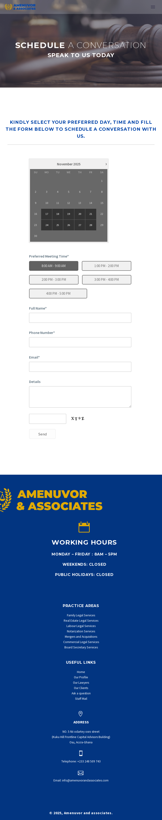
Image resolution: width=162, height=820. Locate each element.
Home (81, 672)
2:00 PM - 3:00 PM (54, 279)
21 (90, 214)
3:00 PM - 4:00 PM (106, 279)
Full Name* (38, 308)
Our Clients (81, 688)
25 (57, 225)
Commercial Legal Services (81, 642)
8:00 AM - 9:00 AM (54, 266)
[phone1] (80, 342)
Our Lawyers (81, 683)
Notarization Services (81, 631)
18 (57, 214)
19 (68, 214)
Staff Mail (81, 699)
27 (79, 225)
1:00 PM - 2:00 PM (106, 266)
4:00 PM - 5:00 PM (58, 293)
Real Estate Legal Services (81, 621)
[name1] (80, 318)
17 (46, 214)
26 (68, 225)
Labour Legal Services (81, 626)
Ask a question (81, 693)
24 (46, 225)
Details (34, 381)
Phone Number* (42, 332)
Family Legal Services (81, 615)
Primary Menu (153, 7)
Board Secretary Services (81, 647)
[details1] (80, 397)
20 (79, 214)
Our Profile (81, 677)
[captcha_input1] (47, 419)
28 (90, 225)
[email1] (80, 367)
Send (42, 434)
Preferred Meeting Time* (49, 256)
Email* (34, 357)
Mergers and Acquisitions (81, 637)
